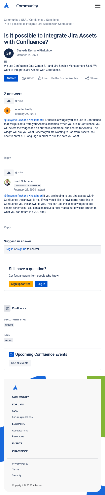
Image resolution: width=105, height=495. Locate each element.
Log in (9, 249)
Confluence (36, 19)
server (8, 340)
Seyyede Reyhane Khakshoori (35, 50)
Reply (7, 157)
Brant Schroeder (24, 181)
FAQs (15, 411)
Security (17, 475)
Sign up (21, 249)
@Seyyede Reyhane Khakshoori (23, 119)
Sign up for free (20, 284)
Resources (18, 436)
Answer (11, 78)
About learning (20, 430)
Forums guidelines (22, 417)
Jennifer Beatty (23, 109)
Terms (15, 469)
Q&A (24, 19)
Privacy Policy (20, 463)
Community (27, 5)
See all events (19, 363)
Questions (52, 19)
